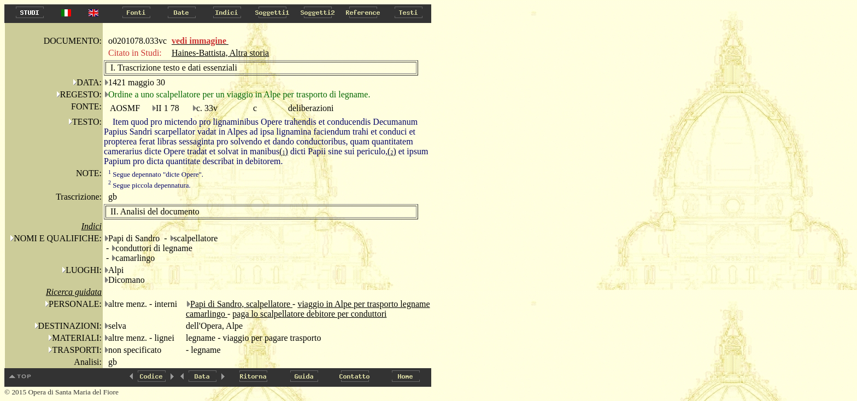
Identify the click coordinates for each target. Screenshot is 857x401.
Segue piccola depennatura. (149, 185)
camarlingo (206, 313)
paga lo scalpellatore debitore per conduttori (309, 313)
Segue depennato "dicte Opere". (155, 174)
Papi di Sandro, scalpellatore (241, 304)
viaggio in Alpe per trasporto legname (363, 304)
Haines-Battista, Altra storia (220, 52)
